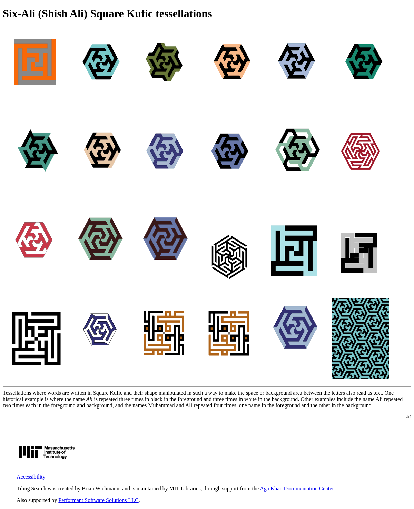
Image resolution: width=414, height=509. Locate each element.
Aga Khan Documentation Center (297, 488)
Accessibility (31, 477)
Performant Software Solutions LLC (98, 500)
